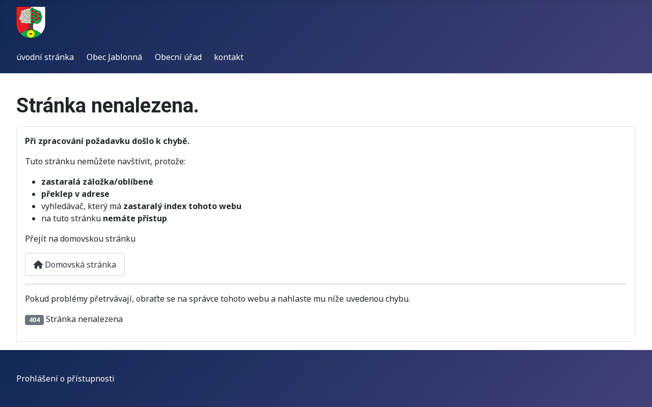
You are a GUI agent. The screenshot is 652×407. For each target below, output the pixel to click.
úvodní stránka (45, 57)
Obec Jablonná (114, 57)
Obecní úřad (178, 57)
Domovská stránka (75, 264)
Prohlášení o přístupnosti (65, 378)
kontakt (228, 57)
